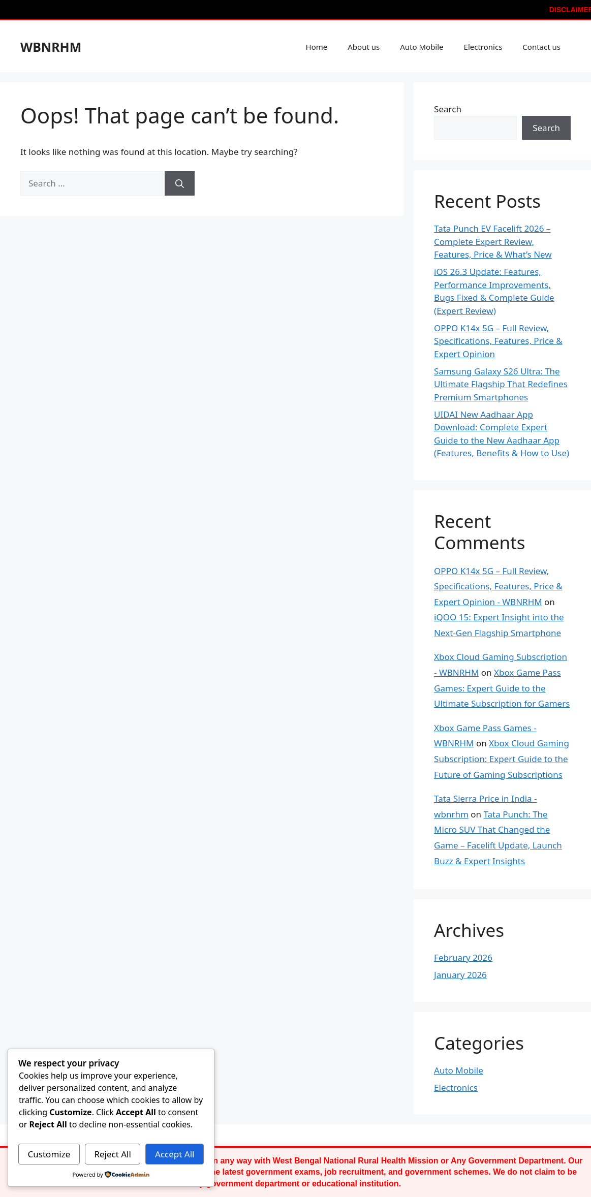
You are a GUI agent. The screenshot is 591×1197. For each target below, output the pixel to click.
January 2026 (460, 975)
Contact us (541, 47)
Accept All (174, 1154)
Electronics (483, 47)
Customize (49, 1154)
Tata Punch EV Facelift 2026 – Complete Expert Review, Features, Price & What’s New (493, 241)
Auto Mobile (421, 47)
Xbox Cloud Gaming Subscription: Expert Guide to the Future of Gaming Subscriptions (501, 758)
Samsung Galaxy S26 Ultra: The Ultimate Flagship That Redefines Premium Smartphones (501, 384)
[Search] (180, 183)
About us (364, 47)
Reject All (112, 1154)
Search (447, 109)
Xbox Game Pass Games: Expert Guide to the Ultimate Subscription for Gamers (502, 688)
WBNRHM (50, 46)
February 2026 (463, 957)
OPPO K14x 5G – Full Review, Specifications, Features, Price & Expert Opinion (498, 341)
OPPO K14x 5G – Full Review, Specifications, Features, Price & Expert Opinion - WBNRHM (498, 586)
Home (317, 47)
